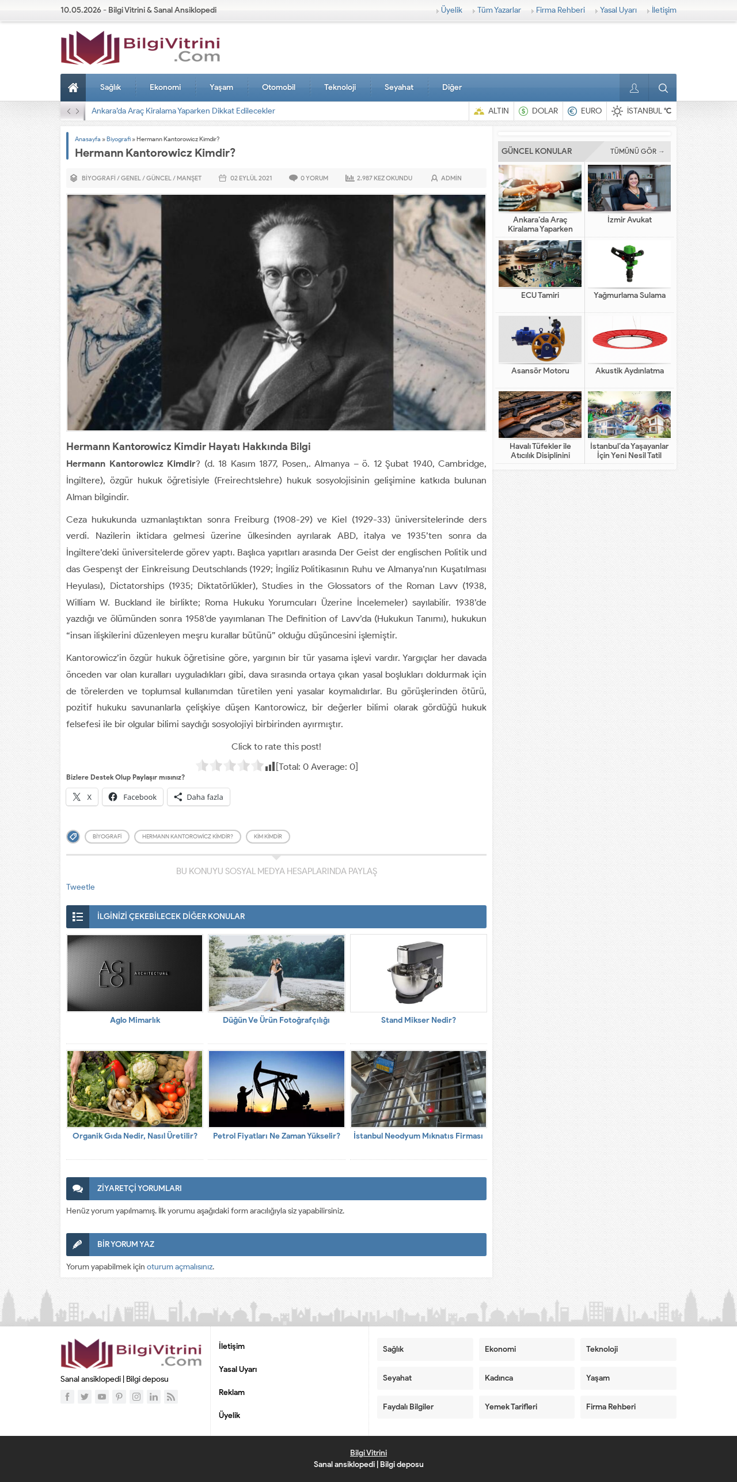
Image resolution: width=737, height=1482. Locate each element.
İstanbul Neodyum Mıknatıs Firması (418, 1136)
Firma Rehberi (560, 10)
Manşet (189, 178)
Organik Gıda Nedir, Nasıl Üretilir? (135, 1136)
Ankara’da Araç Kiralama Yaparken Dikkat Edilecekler (183, 111)
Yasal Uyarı (618, 10)
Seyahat (399, 87)
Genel (131, 178)
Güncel (159, 178)
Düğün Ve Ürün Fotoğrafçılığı (276, 1020)
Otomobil (278, 87)
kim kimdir (268, 836)
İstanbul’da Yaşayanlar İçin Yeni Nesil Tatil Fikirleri (629, 456)
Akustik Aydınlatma (629, 371)
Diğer (452, 87)
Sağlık (110, 87)
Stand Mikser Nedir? (418, 1020)
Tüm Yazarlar (499, 10)
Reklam (232, 1392)
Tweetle (80, 887)
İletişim (664, 10)
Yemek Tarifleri (511, 1407)
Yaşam (221, 87)
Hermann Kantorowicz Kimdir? (187, 836)
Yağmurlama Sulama (630, 295)
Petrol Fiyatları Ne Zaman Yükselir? (276, 1136)
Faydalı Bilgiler (408, 1407)
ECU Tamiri (540, 295)
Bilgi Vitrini (368, 1453)
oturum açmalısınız (179, 1267)
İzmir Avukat (629, 220)
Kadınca (499, 1378)
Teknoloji (340, 87)
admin (451, 178)
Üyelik (451, 10)
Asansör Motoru (540, 371)
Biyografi (119, 139)
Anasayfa (74, 87)
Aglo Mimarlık (135, 1020)
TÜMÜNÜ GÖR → (637, 151)
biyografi (107, 836)
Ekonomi (165, 87)
